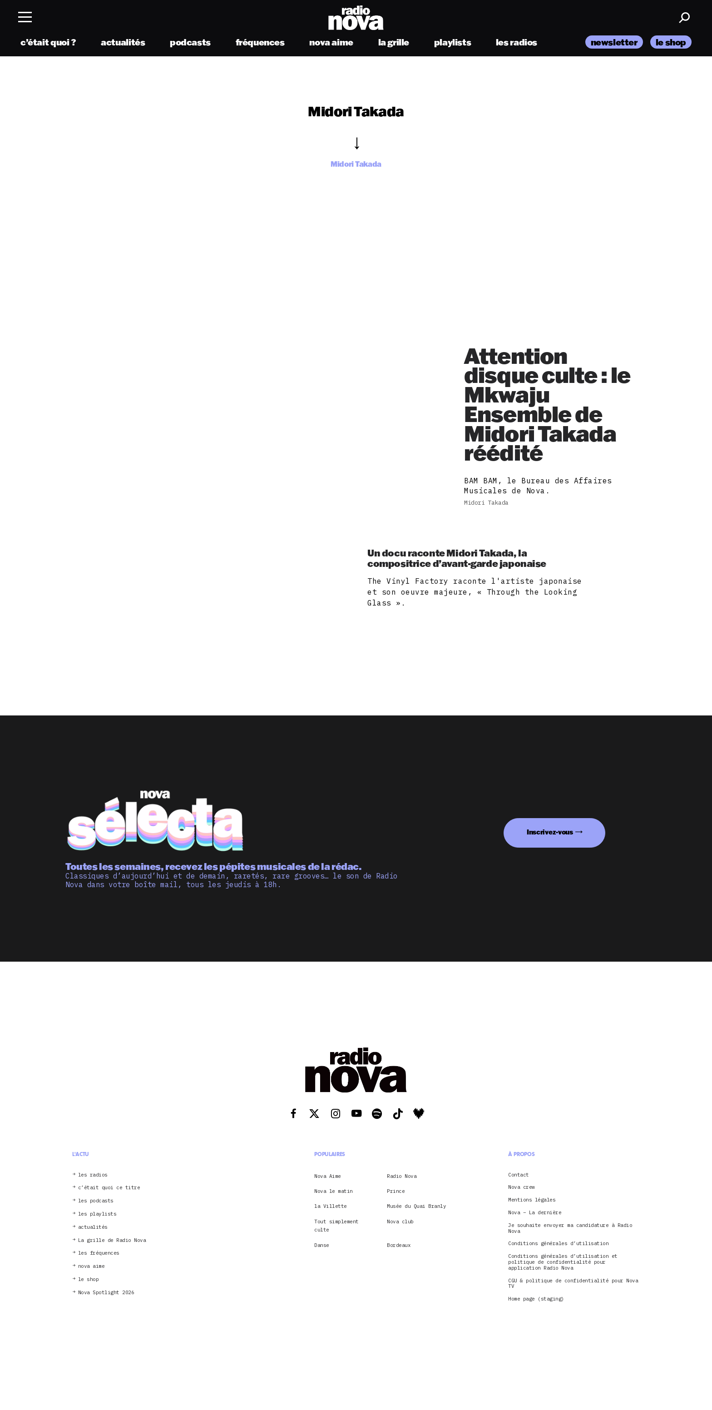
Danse (321, 1245)
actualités (123, 42)
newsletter (614, 42)
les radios (516, 42)
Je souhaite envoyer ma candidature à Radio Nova (570, 1228)
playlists (452, 42)
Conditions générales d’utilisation (558, 1243)
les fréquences (98, 1253)
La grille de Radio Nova (112, 1240)
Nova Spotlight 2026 (106, 1293)
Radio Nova (401, 1176)
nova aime (331, 42)
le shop (671, 42)
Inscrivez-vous (550, 832)
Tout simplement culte (336, 1225)
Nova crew (521, 1187)
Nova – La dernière (534, 1213)
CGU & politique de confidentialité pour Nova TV (573, 1284)
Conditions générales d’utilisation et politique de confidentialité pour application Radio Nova (563, 1262)
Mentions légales (531, 1200)
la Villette (330, 1206)
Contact (518, 1175)
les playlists (97, 1214)
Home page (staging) (536, 1299)
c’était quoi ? (48, 42)
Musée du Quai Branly (416, 1206)
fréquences (260, 42)
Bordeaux (398, 1245)
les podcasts (96, 1201)
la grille (394, 42)
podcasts (190, 42)
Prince (396, 1191)
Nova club (400, 1221)
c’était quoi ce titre (109, 1188)
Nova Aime (327, 1176)
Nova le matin (333, 1191)
